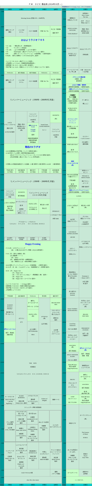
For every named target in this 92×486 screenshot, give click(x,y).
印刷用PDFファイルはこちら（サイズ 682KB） (77, 7)
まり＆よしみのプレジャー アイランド (72, 121)
